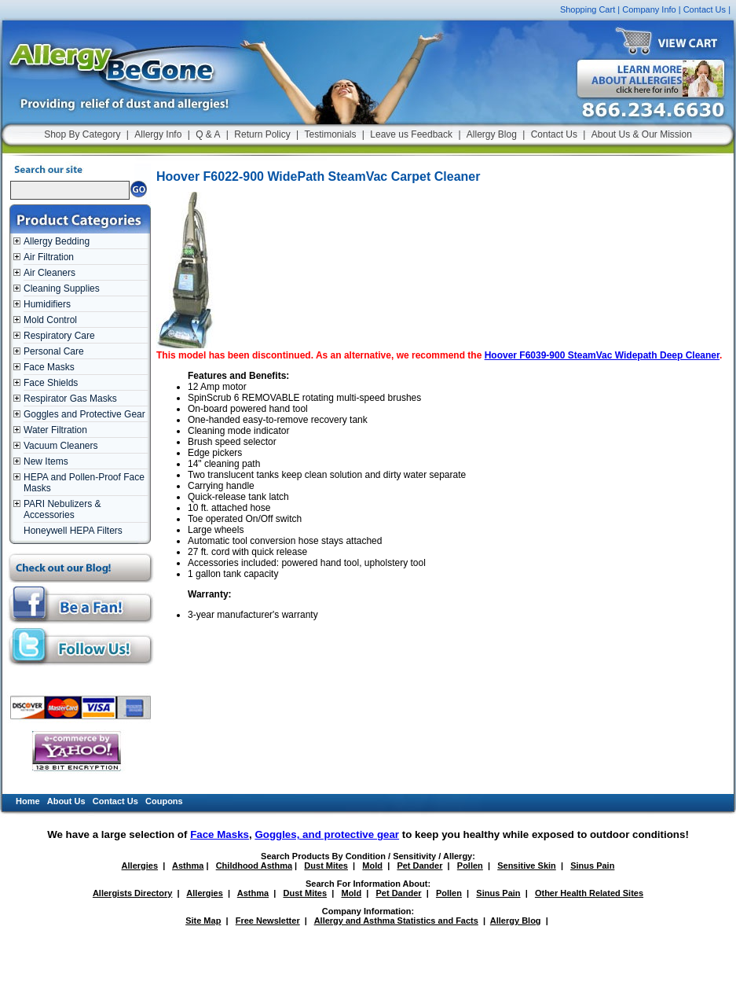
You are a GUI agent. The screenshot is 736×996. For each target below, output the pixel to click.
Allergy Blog (492, 134)
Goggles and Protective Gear (84, 414)
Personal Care (54, 351)
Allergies (140, 865)
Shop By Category (82, 134)
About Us (66, 801)
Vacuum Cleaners (61, 445)
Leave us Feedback (411, 134)
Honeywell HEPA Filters (73, 530)
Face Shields (51, 382)
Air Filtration (49, 257)
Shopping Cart (587, 9)
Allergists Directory (132, 893)
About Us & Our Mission (641, 134)
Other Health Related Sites (589, 893)
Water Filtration (55, 430)
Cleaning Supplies (62, 288)
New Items (46, 461)
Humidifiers (47, 304)
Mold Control (50, 319)
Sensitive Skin (526, 865)
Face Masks (49, 367)
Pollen (470, 865)
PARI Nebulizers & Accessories (62, 509)
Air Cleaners (49, 272)
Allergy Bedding (57, 241)
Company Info (649, 9)
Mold (372, 865)
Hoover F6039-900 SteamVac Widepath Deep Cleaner (602, 355)
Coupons (164, 801)
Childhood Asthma (254, 865)
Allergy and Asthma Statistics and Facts (396, 920)
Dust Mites (326, 865)
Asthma (187, 865)
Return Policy (262, 134)
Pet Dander (419, 865)
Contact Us (704, 9)
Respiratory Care (59, 335)
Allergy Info (157, 134)
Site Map (203, 920)
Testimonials (330, 134)
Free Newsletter (268, 920)
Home (28, 801)
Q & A (208, 134)
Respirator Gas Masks (70, 398)
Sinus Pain (592, 865)
